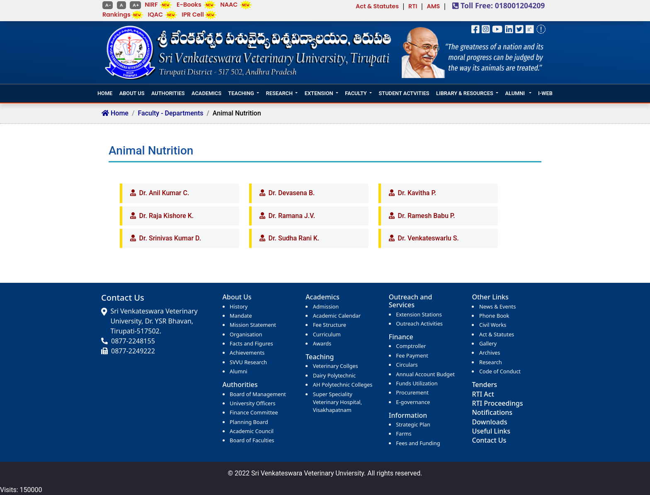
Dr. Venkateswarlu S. (428, 238)
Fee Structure (329, 324)
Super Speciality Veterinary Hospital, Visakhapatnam (337, 402)
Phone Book (494, 315)
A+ (135, 5)
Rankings (116, 14)
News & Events (497, 306)
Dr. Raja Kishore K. (166, 216)
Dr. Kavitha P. (417, 193)
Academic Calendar (337, 315)
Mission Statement (253, 324)
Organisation (246, 334)
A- (107, 5)
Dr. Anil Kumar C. (164, 193)
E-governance (413, 402)
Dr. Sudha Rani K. (294, 238)
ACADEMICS (206, 93)
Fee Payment (412, 355)
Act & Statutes (377, 6)
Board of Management (258, 394)
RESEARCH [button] (279, 93)
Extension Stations (419, 314)
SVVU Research (248, 362)
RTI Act (483, 394)
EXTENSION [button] (319, 93)
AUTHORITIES (168, 93)
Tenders (484, 384)
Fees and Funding (418, 443)
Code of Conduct (500, 371)
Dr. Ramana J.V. (292, 216)
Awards (322, 343)
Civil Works (492, 324)
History (238, 306)
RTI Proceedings (497, 403)
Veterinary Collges (335, 366)
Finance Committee (254, 412)
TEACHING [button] (241, 93)
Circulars (406, 364)
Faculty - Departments (171, 113)
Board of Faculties (252, 440)
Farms (403, 433)
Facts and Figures (251, 343)
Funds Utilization (416, 383)
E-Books (189, 4)
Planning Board (249, 422)
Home (115, 113)
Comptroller (411, 346)
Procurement (412, 392)
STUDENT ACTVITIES (403, 93)
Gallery (488, 343)
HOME (104, 93)
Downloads (489, 421)
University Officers (252, 403)
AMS (433, 6)
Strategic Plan (413, 424)
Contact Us (489, 440)
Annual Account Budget (425, 374)
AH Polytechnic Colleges (343, 384)
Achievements (247, 352)
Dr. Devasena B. (292, 193)
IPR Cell (193, 14)
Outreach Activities (419, 323)
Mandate (241, 315)
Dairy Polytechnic (334, 375)
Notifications (492, 412)
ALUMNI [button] (515, 93)
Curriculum (327, 334)
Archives (489, 352)
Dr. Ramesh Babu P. (426, 216)
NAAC (229, 4)
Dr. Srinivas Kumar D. (170, 238)
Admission (326, 306)
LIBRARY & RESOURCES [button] (464, 93)
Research (490, 362)
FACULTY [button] (355, 93)
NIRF (151, 4)
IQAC (155, 14)
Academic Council (252, 431)
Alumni (238, 371)
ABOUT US (132, 93)
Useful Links (491, 431)
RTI (412, 6)
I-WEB (545, 93)
